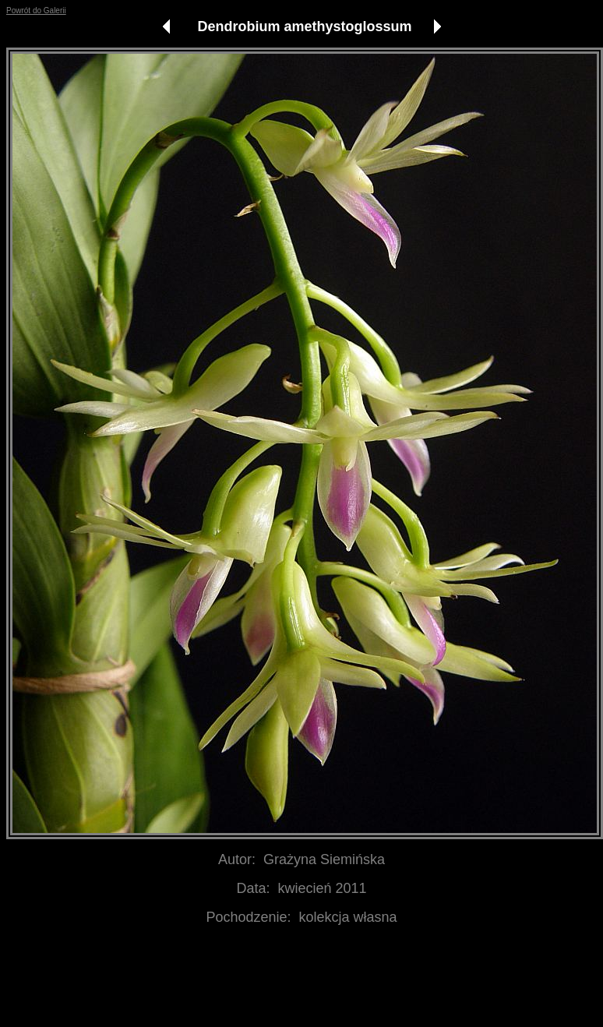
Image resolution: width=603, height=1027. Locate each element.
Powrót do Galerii (36, 10)
